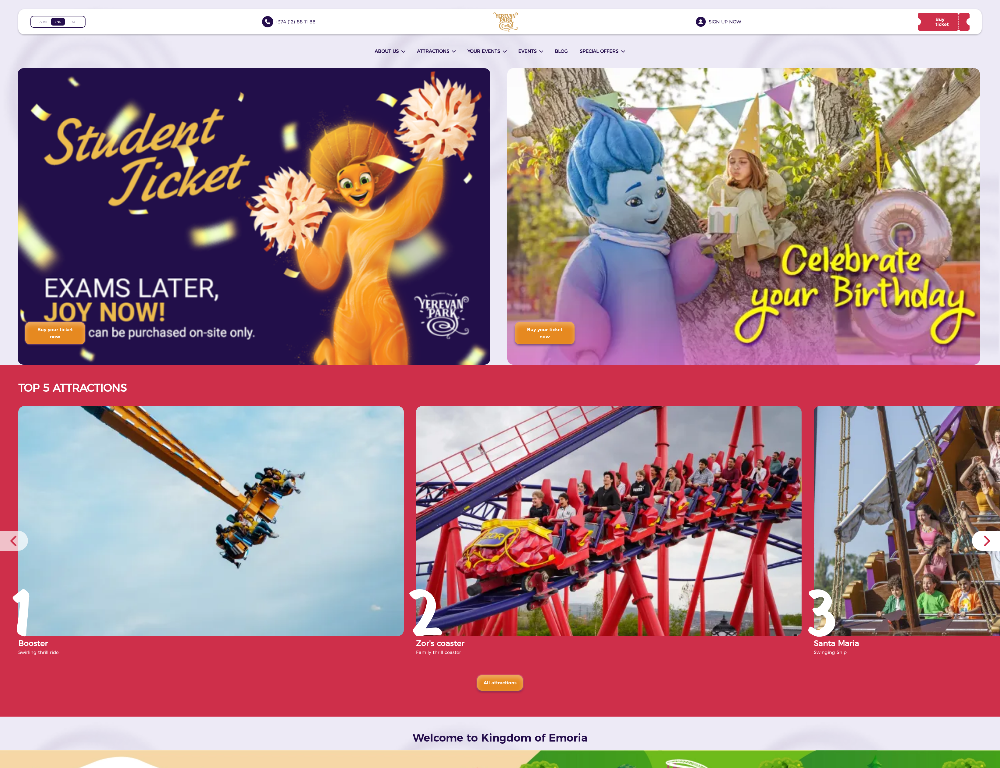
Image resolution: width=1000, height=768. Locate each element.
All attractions (500, 683)
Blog (561, 51)
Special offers (599, 51)
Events (527, 51)
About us (387, 51)
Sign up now (725, 22)
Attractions (433, 51)
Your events (483, 51)
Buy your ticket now (55, 333)
